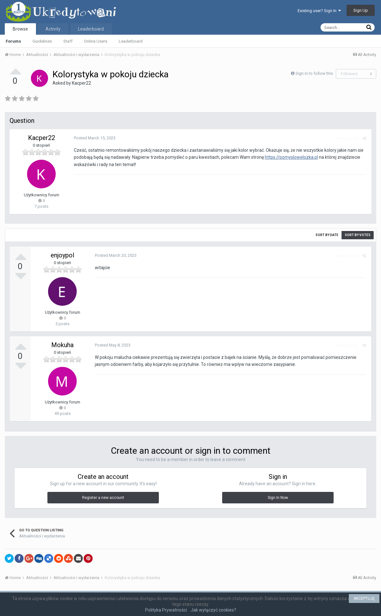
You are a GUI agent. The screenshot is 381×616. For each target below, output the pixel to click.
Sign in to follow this (314, 73)
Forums (13, 41)
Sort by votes (357, 235)
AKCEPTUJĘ (364, 598)
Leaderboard (131, 41)
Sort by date (326, 235)
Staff (68, 41)
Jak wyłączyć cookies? (213, 609)
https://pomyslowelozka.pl (290, 157)
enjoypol (62, 255)
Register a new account (103, 497)
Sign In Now (278, 497)
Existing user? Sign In (319, 10)
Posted (94, 138)
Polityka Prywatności (166, 609)
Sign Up (360, 10)
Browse (20, 29)
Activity (53, 29)
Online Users (95, 41)
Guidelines (42, 41)
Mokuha (62, 345)
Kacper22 (81, 83)
